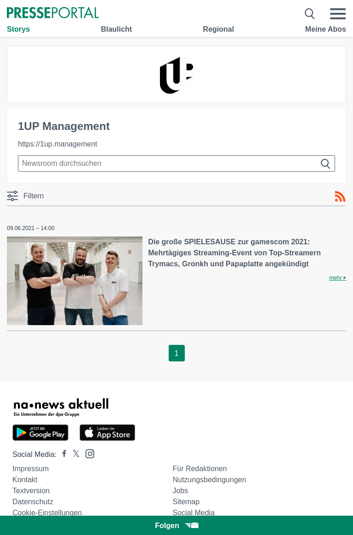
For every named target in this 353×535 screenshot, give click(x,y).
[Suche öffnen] (310, 13)
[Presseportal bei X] (73, 454)
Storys (18, 29)
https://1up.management (57, 144)
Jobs (180, 491)
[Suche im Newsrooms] (176, 163)
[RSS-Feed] (340, 196)
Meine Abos (325, 29)
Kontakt (24, 480)
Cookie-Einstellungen (47, 513)
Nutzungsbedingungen (209, 480)
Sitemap (185, 502)
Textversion (31, 491)
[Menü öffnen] (338, 13)
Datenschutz (32, 502)
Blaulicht (116, 29)
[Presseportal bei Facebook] (62, 454)
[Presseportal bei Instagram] (87, 453)
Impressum (30, 469)
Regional (218, 29)
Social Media (193, 513)
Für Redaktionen (199, 469)
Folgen (176, 525)
